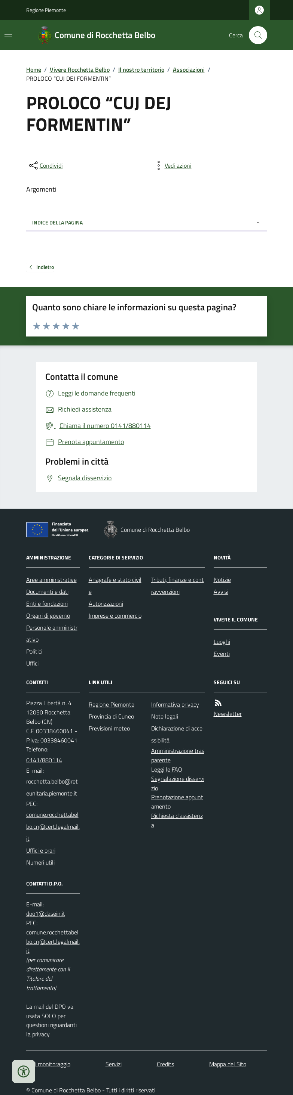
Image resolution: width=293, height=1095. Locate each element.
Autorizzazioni (106, 603)
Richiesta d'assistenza (177, 820)
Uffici (32, 663)
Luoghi (222, 641)
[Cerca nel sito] (255, 35)
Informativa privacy (175, 704)
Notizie (222, 579)
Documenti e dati (47, 591)
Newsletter (228, 713)
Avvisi (221, 591)
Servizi (114, 1064)
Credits (165, 1064)
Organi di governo (48, 615)
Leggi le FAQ (166, 769)
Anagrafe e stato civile (115, 585)
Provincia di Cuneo (111, 716)
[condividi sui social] (45, 165)
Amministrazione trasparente (177, 755)
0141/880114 (44, 760)
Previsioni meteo (109, 728)
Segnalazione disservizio (177, 783)
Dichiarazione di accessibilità (176, 734)
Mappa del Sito (227, 1064)
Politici (34, 651)
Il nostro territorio (141, 69)
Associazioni (189, 69)
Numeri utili (40, 862)
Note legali (164, 716)
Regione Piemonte (46, 10)
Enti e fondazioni (47, 603)
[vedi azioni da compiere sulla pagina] (172, 165)
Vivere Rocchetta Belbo (80, 69)
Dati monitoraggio (48, 1064)
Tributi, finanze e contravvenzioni (177, 585)
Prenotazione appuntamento (177, 801)
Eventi (222, 653)
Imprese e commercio (115, 615)
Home (33, 69)
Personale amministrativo (51, 633)
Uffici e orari (40, 850)
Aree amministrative (51, 579)
